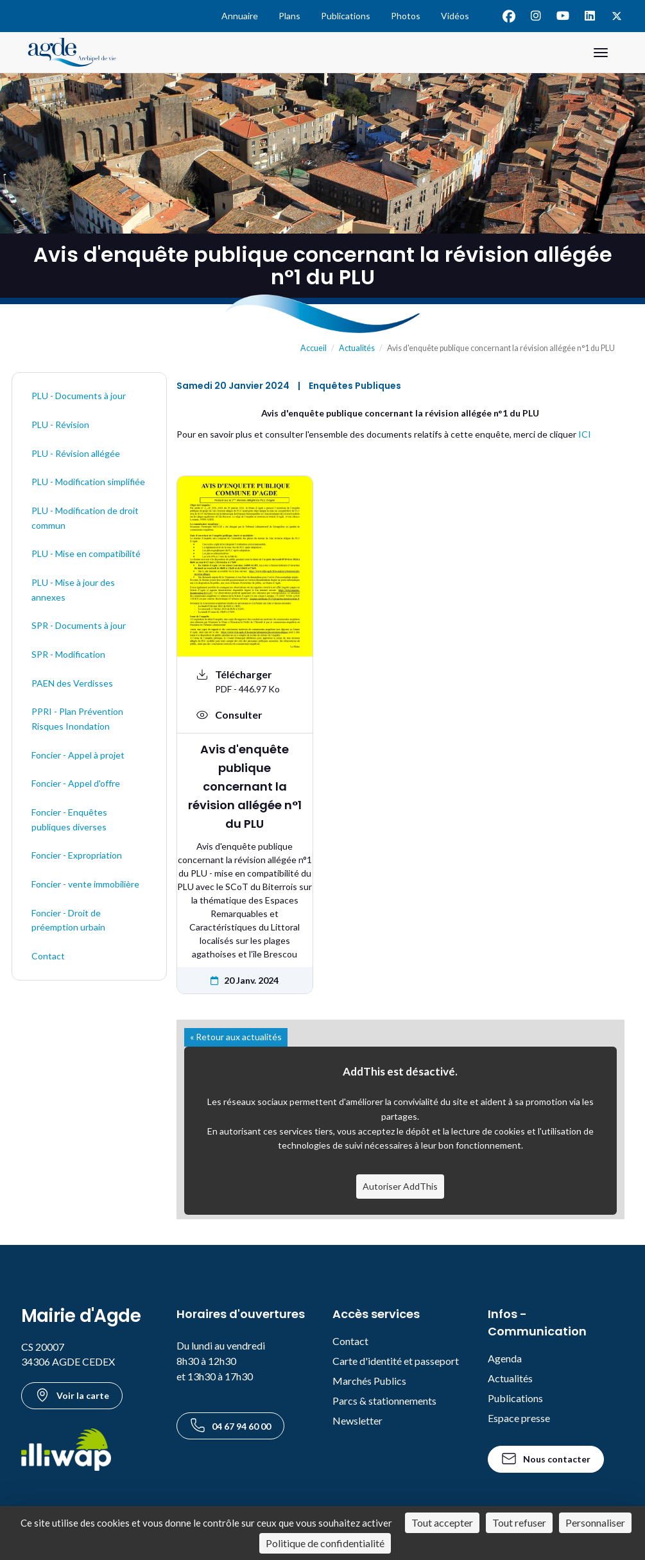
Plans (289, 15)
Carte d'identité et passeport (395, 1361)
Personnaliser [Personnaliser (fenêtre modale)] (595, 1522)
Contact (48, 955)
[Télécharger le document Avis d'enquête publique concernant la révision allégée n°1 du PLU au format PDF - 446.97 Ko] (245, 681)
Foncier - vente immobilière (85, 884)
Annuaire (239, 15)
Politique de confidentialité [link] (325, 1543)
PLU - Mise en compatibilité (86, 553)
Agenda (505, 1358)
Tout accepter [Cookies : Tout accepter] (442, 1522)
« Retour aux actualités (236, 1036)
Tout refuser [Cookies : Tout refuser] (519, 1522)
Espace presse (519, 1418)
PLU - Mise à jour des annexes (73, 590)
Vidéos (455, 15)
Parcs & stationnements (384, 1400)
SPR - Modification (68, 654)
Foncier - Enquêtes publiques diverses (69, 819)
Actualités (357, 348)
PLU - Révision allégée (75, 453)
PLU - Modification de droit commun (85, 518)
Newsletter (357, 1420)
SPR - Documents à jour (78, 625)
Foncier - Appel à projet (78, 755)
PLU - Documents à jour (78, 395)
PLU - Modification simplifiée (88, 481)
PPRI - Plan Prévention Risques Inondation (77, 719)
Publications (345, 15)
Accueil (313, 348)
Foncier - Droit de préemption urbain (68, 920)
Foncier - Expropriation (76, 855)
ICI (584, 434)
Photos (405, 15)
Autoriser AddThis (400, 1186)
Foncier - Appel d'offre (75, 783)
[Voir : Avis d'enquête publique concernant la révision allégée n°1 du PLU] (245, 714)
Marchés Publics (369, 1381)
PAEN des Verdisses (72, 683)
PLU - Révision (60, 424)
